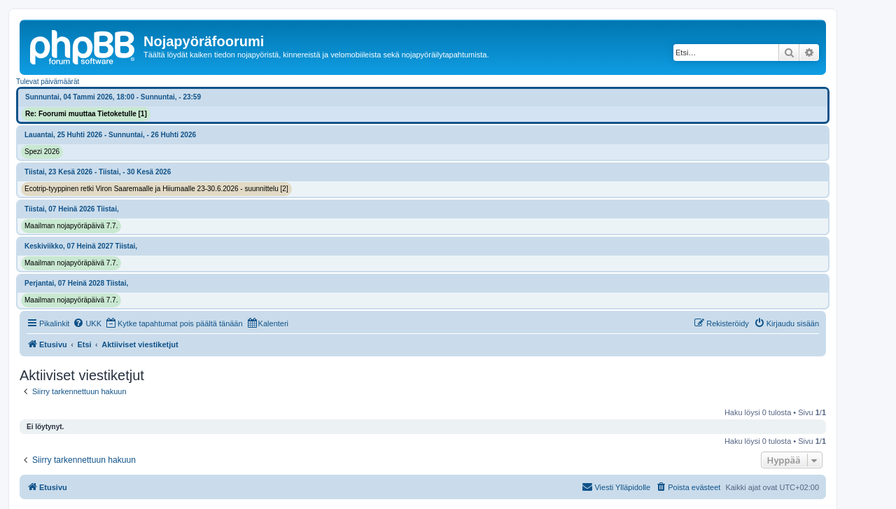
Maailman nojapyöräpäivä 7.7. (71, 226)
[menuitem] (87, 323)
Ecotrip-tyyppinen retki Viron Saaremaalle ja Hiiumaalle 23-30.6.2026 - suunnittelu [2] (156, 189)
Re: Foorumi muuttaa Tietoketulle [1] (86, 114)
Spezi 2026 (41, 151)
